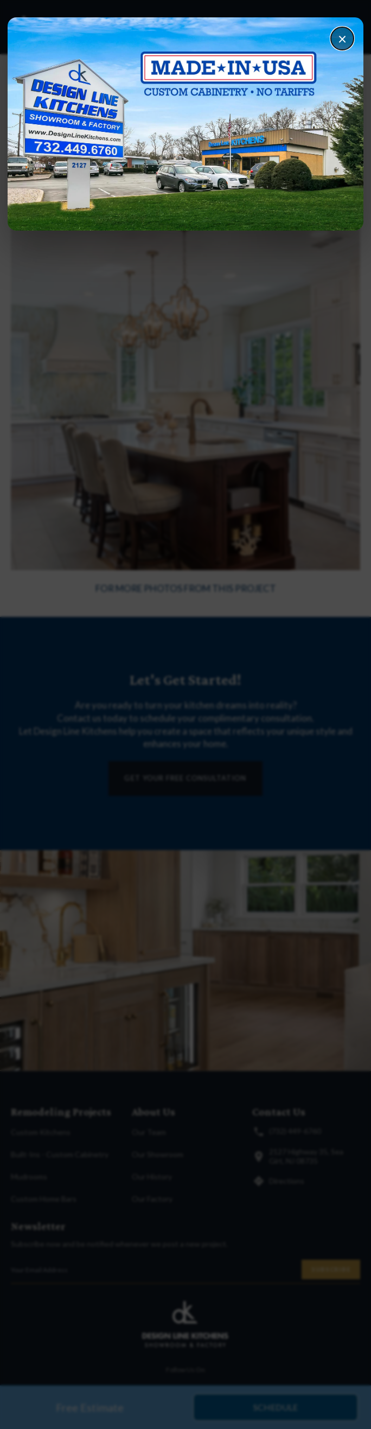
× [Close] (342, 38)
